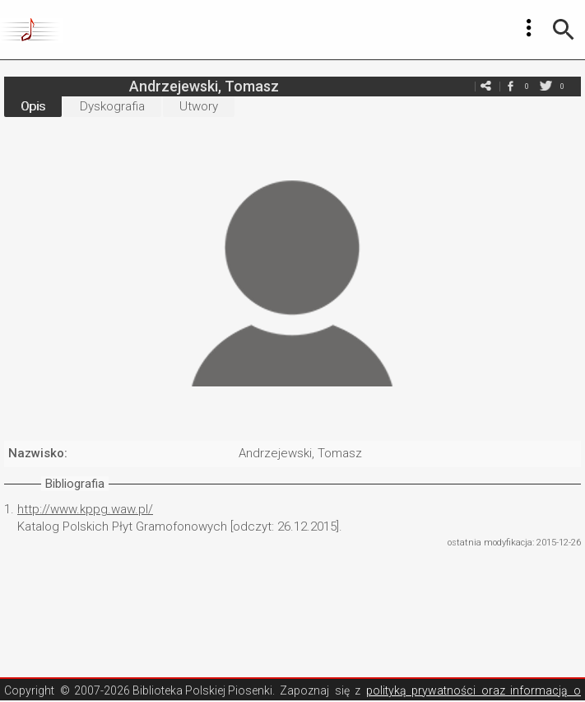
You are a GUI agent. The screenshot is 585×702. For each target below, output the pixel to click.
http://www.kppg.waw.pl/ (85, 509)
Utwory (198, 106)
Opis (33, 106)
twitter (545, 86)
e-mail (485, 86)
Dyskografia (112, 106)
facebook (510, 86)
